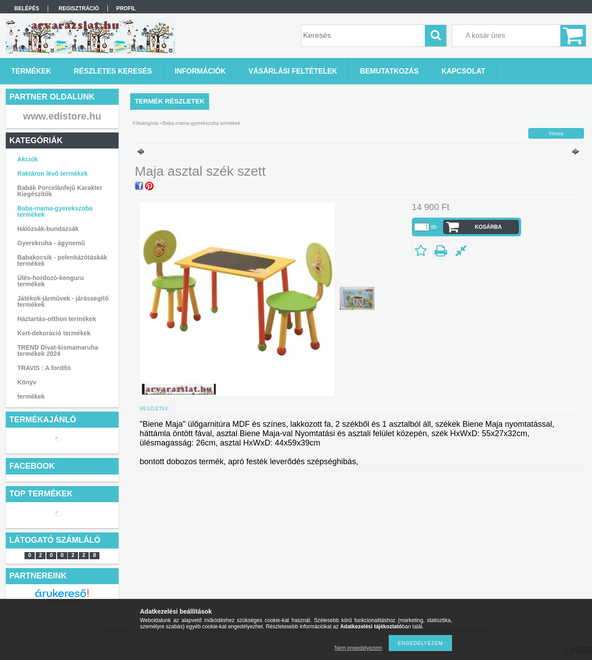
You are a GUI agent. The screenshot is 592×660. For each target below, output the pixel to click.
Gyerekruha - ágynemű (51, 243)
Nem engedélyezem (358, 648)
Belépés (26, 8)
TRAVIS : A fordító (44, 367)
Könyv (27, 382)
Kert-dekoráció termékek (53, 333)
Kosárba (488, 227)
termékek (31, 396)
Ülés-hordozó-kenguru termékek (50, 281)
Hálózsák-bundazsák (48, 228)
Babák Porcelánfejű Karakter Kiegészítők (60, 191)
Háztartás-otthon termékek (56, 318)
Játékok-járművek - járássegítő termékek (63, 301)
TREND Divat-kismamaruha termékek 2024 (57, 350)
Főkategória (145, 123)
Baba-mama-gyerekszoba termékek (55, 211)
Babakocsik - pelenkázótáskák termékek (62, 260)
